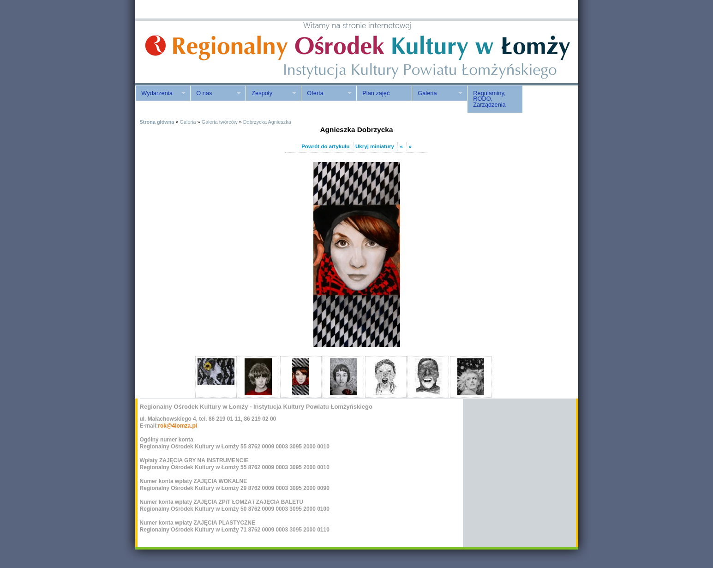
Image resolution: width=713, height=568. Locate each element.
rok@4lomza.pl (177, 426)
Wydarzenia (160, 93)
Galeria (437, 93)
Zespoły (271, 93)
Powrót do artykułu (325, 146)
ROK (213, 51)
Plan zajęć (375, 93)
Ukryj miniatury (374, 146)
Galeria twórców (220, 122)
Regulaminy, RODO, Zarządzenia (489, 99)
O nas (215, 93)
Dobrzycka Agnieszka (267, 122)
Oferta (326, 93)
